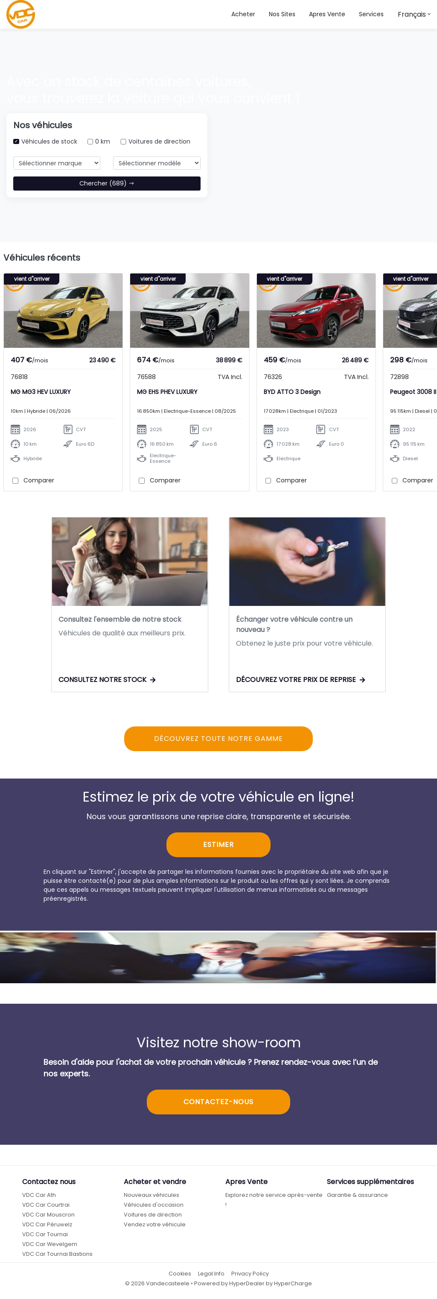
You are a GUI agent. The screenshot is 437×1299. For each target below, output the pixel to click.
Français (412, 14)
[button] (282, 14)
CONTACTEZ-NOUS (218, 1103)
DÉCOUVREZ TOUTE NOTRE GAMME (218, 739)
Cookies (180, 1274)
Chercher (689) (106, 183)
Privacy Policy (250, 1274)
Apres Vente (327, 14)
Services (371, 14)
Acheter (243, 14)
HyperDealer (247, 1284)
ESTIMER (218, 845)
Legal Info (211, 1274)
